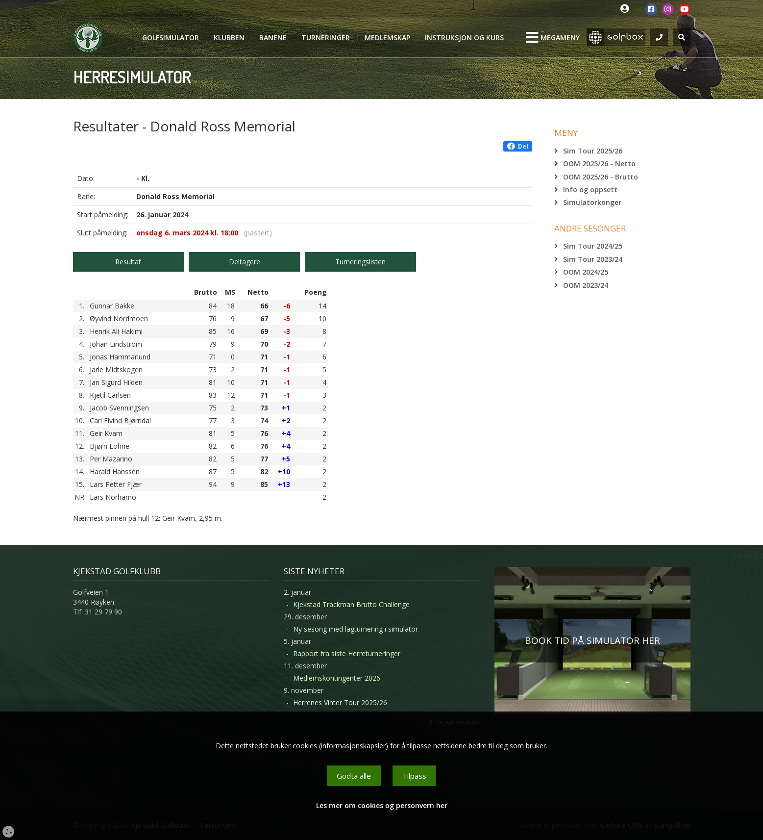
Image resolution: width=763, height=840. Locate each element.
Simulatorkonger (592, 202)
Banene (273, 37)
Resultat (128, 261)
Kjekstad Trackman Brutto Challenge (351, 604)
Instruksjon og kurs (464, 37)
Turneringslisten (360, 261)
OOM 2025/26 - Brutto (600, 176)
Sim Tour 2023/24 (592, 259)
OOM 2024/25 (585, 272)
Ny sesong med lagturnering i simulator (355, 629)
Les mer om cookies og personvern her (381, 805)
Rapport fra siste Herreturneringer (346, 653)
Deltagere (244, 261)
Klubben (229, 37)
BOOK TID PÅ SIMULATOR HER (592, 640)
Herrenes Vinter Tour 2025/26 (340, 702)
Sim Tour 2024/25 (592, 246)
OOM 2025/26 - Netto (599, 163)
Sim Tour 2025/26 (592, 150)
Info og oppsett (590, 189)
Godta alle (354, 776)
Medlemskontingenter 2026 (336, 678)
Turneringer (325, 37)
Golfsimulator (170, 37)
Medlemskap (387, 37)
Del (517, 146)
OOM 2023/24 (585, 285)
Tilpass (414, 776)
